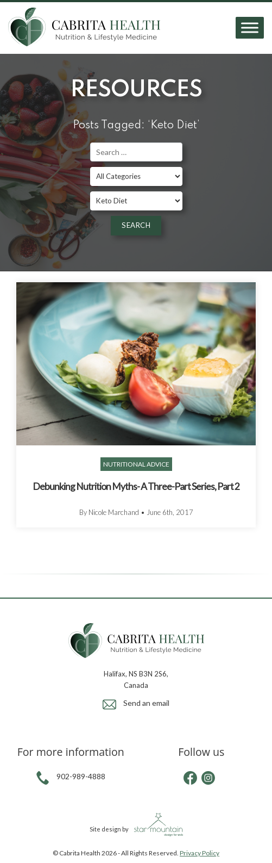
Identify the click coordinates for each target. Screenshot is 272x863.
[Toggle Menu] (249, 28)
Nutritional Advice (136, 464)
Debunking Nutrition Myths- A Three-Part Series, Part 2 (136, 486)
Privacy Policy (199, 853)
